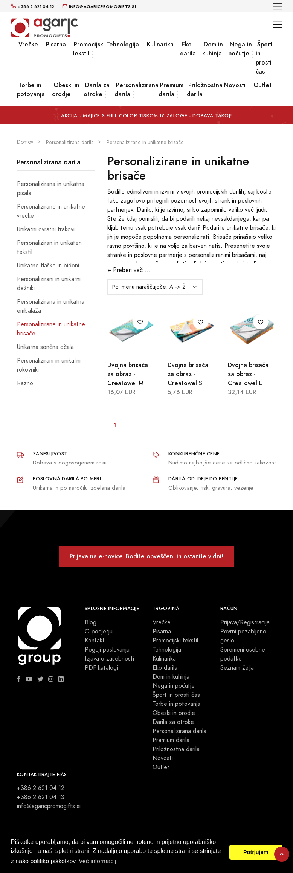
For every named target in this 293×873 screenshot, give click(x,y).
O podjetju (99, 631)
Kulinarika (160, 44)
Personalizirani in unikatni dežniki (49, 283)
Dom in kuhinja (212, 49)
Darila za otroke (97, 89)
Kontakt (95, 640)
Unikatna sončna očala (45, 347)
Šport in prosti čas (264, 58)
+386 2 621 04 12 (40, 788)
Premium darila (171, 89)
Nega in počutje (240, 49)
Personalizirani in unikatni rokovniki (49, 365)
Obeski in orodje (65, 89)
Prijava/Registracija (245, 622)
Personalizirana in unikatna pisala (50, 188)
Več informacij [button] (97, 861)
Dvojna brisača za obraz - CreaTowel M (127, 374)
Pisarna (56, 44)
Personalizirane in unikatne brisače (51, 329)
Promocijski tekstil (88, 49)
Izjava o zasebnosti (109, 659)
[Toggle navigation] (277, 6)
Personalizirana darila (136, 89)
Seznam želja (237, 668)
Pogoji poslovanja (107, 650)
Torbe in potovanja (31, 89)
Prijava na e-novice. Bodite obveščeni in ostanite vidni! (146, 556)
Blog (90, 622)
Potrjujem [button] (255, 852)
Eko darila (188, 49)
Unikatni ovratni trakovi (46, 229)
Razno (25, 383)
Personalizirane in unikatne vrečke (51, 211)
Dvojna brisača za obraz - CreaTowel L (248, 374)
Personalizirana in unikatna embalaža (50, 306)
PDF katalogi (101, 668)
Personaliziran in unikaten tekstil (49, 247)
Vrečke (28, 44)
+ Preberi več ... (128, 270)
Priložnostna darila (205, 89)
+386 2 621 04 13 (40, 797)
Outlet (262, 85)
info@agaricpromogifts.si (49, 806)
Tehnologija (122, 44)
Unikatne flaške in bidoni (48, 265)
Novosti (235, 85)
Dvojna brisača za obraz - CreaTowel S (188, 374)
